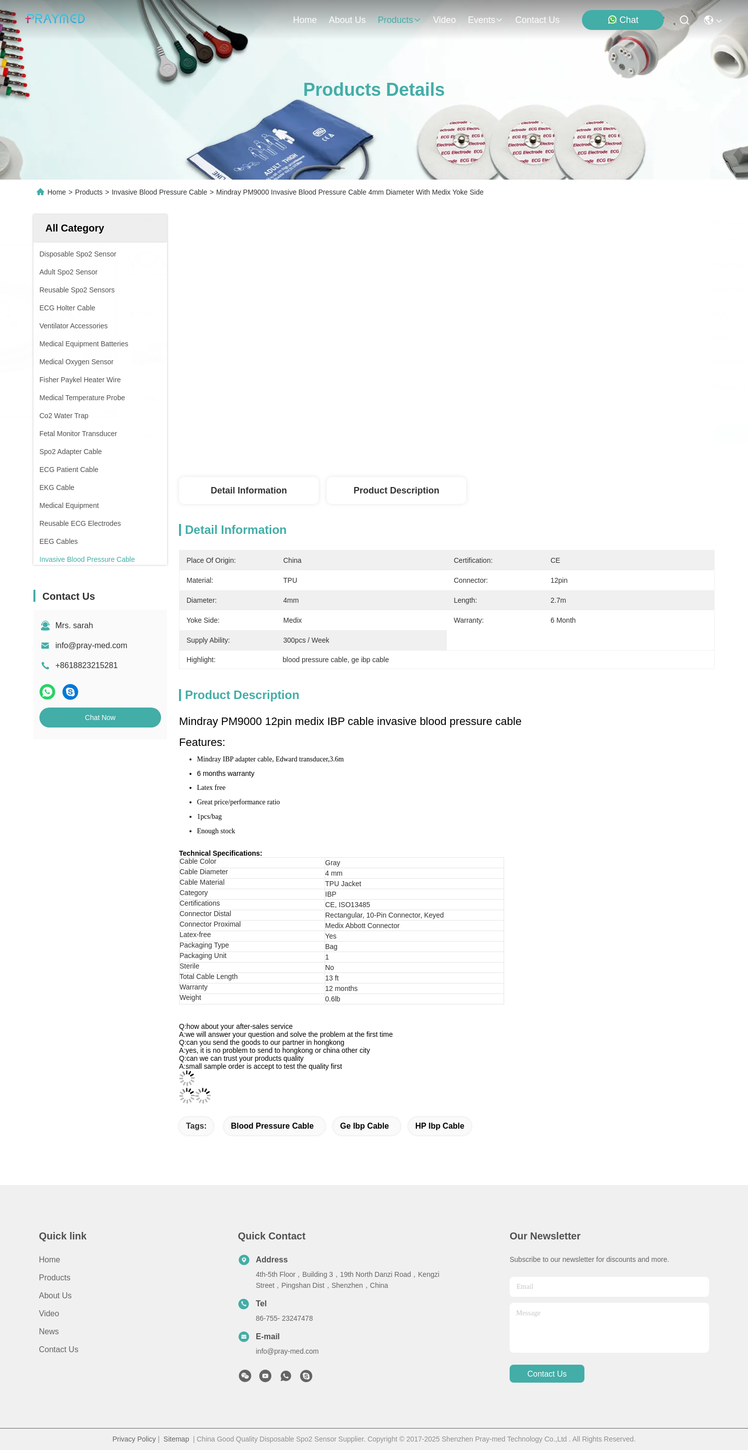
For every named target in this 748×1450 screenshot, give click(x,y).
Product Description (396, 490)
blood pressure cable (272, 1126)
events (485, 20)
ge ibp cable (364, 1126)
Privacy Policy (134, 1439)
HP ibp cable (439, 1126)
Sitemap (176, 1439)
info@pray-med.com (91, 645)
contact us (537, 20)
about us (347, 20)
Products (89, 192)
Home (305, 20)
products (399, 20)
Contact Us (58, 1349)
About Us (55, 1295)
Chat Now (100, 718)
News (49, 1331)
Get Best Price (533, 434)
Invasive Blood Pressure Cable (159, 192)
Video (49, 1313)
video (444, 20)
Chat (622, 19)
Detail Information (248, 490)
